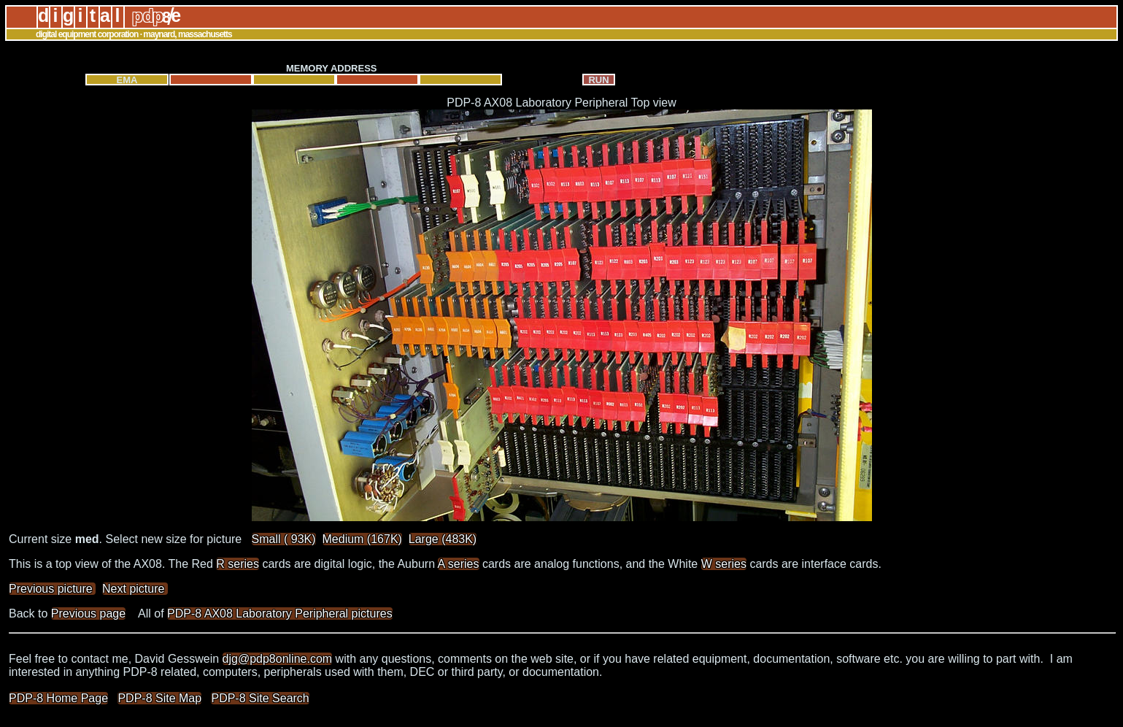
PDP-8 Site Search (260, 698)
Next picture (135, 588)
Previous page (88, 613)
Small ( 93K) (284, 539)
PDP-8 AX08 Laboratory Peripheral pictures (280, 613)
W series (723, 564)
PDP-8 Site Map (159, 698)
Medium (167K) (362, 539)
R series (237, 564)
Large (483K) (442, 539)
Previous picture (52, 588)
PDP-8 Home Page (58, 698)
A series (458, 564)
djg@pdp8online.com (278, 659)
